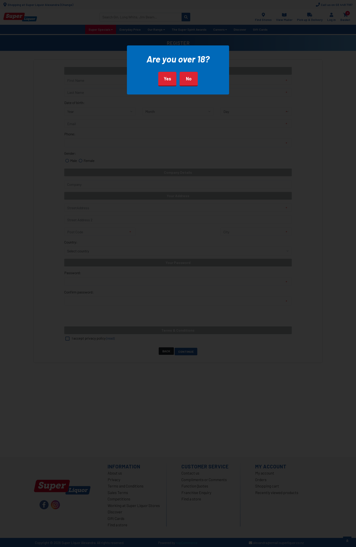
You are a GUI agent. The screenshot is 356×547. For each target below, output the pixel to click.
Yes (167, 78)
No (189, 78)
